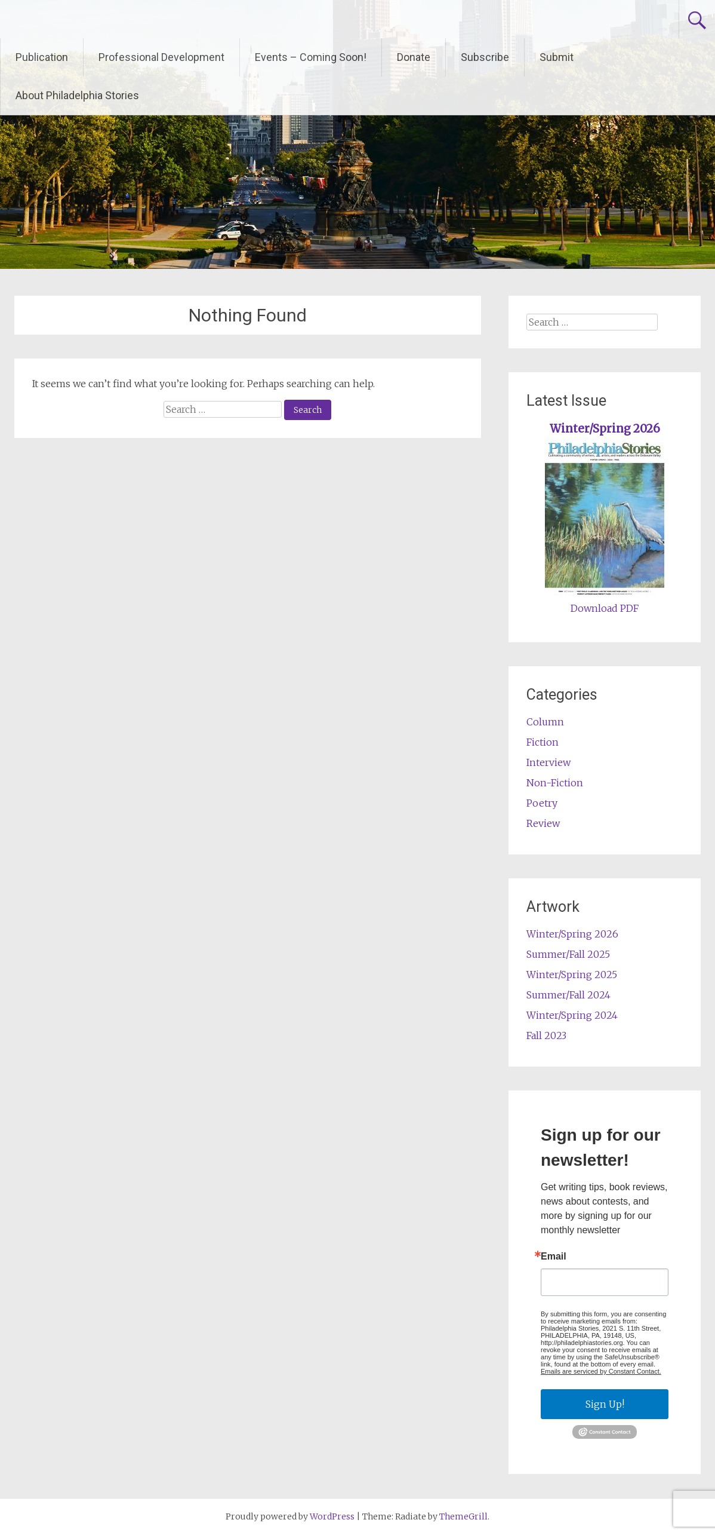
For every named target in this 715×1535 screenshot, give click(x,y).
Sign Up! (604, 1404)
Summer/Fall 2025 (568, 954)
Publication (42, 57)
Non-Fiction (554, 783)
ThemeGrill (463, 1516)
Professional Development (161, 57)
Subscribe (485, 57)
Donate (413, 57)
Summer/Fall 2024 (568, 995)
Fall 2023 (546, 1035)
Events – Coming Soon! (310, 57)
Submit (557, 57)
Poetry (541, 803)
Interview (548, 762)
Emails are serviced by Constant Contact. (601, 1371)
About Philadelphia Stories (77, 95)
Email (553, 1256)
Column (545, 722)
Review (543, 823)
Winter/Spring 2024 (572, 1015)
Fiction (542, 742)
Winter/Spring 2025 (571, 975)
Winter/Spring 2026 (605, 429)
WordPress (332, 1516)
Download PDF (605, 608)
